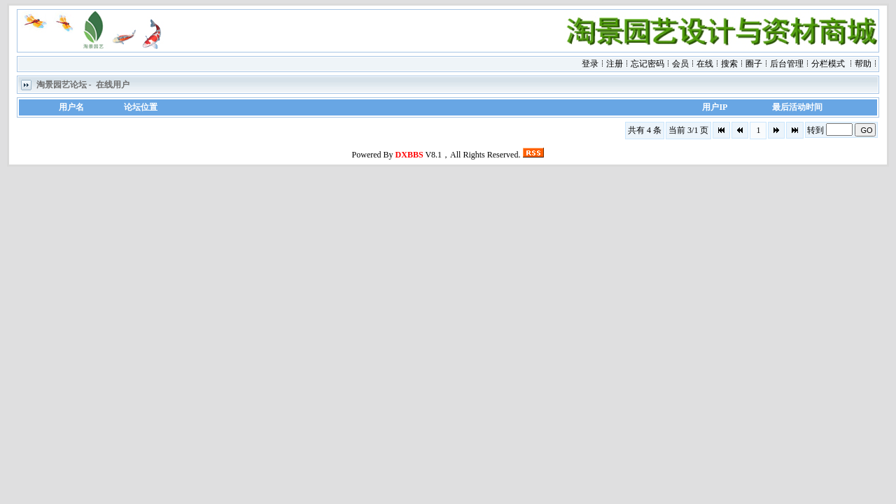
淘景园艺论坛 (61, 85)
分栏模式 (828, 64)
